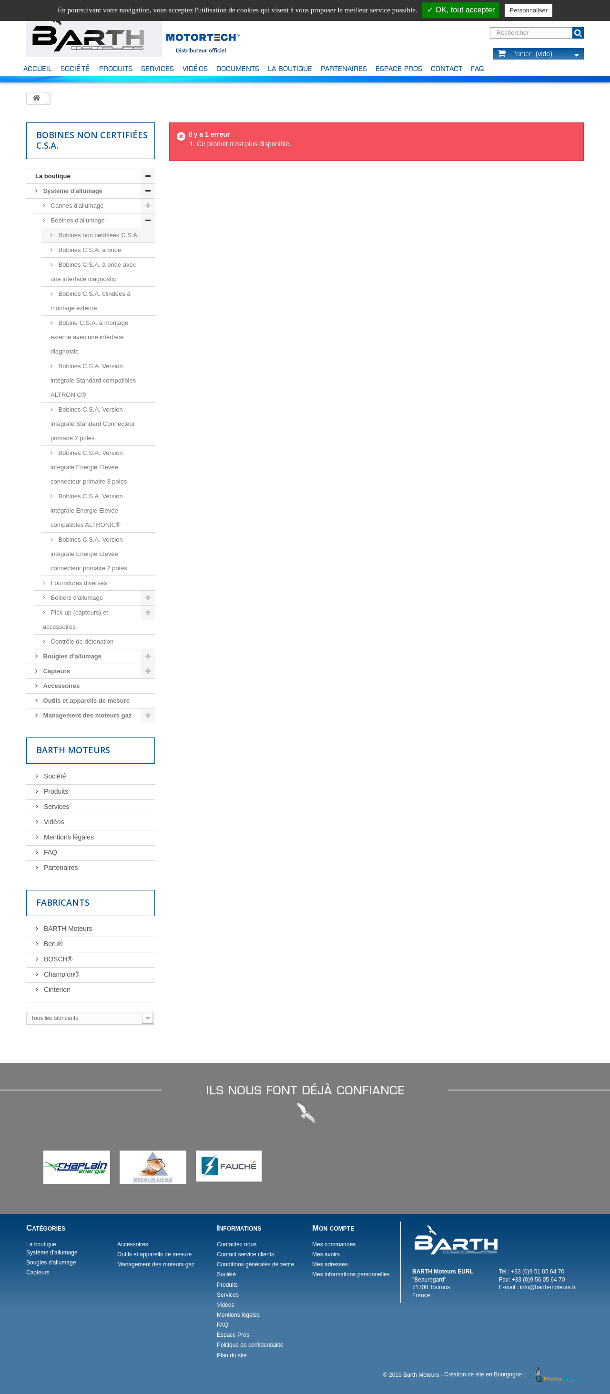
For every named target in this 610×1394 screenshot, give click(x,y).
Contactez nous (236, 1244)
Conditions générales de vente (255, 1264)
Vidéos (195, 68)
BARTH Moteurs (67, 928)
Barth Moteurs (73, 750)
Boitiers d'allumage (76, 597)
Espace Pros (399, 68)
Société (76, 68)
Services (157, 68)
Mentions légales (68, 837)
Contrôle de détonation (81, 641)
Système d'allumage (71, 190)
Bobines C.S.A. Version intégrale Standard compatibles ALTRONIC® (93, 380)
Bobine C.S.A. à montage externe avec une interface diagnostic (89, 337)
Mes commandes (334, 1244)
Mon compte (333, 1227)
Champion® (60, 974)
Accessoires (60, 685)
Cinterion (56, 989)
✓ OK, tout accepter (461, 10)
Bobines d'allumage (77, 220)
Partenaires (344, 68)
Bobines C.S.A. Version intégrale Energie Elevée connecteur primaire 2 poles (89, 554)
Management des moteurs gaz (86, 715)
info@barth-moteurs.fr (548, 1287)
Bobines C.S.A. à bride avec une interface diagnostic (93, 272)
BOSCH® (57, 959)
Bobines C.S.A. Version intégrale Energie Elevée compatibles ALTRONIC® (87, 510)
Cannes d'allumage (76, 205)
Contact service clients (245, 1254)
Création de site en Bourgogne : (513, 1374)
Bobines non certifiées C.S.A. (98, 235)
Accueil (37, 68)
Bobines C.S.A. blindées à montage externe (91, 301)
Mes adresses (330, 1264)
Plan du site (232, 1355)
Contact (446, 68)
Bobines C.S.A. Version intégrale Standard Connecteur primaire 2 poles (93, 424)
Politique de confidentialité (250, 1345)
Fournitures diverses (78, 582)
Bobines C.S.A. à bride (89, 249)
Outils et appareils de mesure (85, 700)
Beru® (52, 944)
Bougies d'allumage (71, 656)
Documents (237, 68)
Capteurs (55, 671)
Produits (115, 68)
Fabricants (63, 902)
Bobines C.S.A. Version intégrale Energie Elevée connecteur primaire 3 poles (89, 467)
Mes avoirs (326, 1254)
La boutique (290, 68)
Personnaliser (528, 10)
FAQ (477, 68)
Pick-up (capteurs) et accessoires (75, 619)
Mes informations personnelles (351, 1274)
